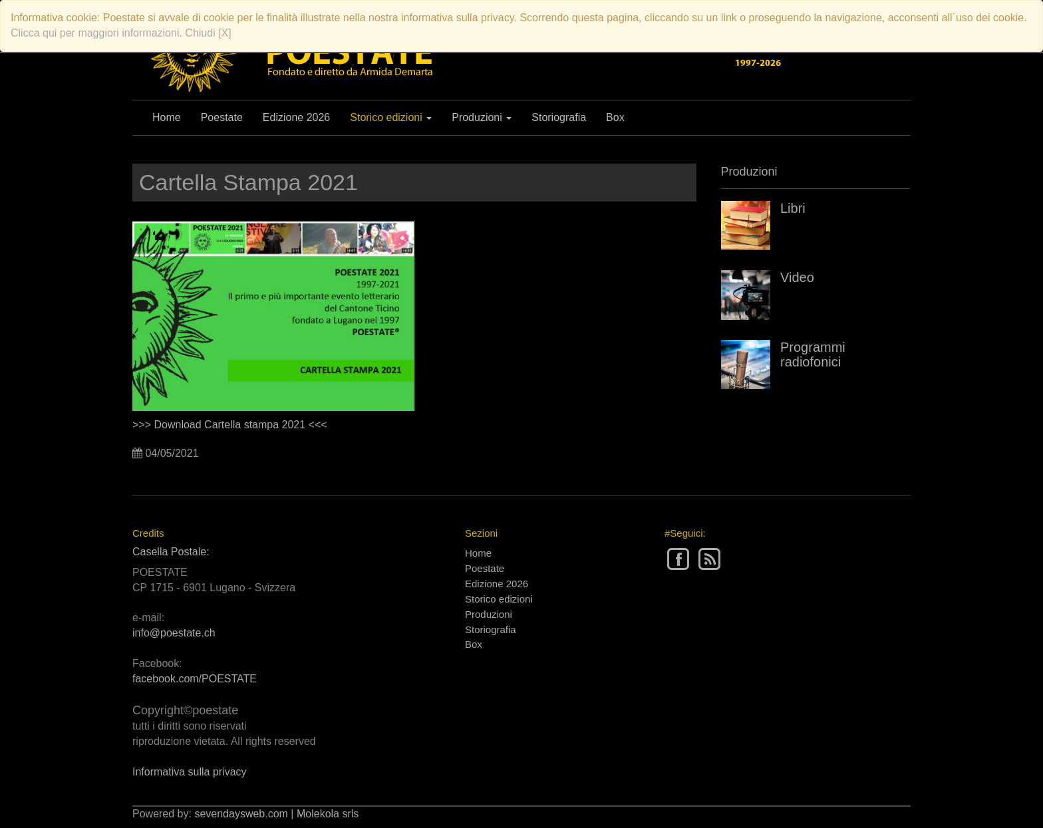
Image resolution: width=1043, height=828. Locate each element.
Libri (793, 208)
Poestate (222, 117)
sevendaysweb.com (241, 813)
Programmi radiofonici (812, 354)
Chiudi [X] (208, 33)
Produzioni (482, 117)
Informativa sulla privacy (189, 771)
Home (166, 117)
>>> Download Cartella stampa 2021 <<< (229, 424)
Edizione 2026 (296, 117)
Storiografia (558, 117)
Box (615, 117)
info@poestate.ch (174, 632)
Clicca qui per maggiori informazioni (95, 33)
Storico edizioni (391, 117)
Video (797, 277)
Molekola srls (328, 813)
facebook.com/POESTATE (194, 678)
